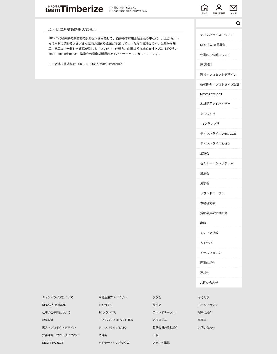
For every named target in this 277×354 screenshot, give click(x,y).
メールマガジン (210, 252)
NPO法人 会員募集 (212, 44)
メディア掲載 (209, 233)
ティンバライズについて (217, 35)
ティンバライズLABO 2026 (218, 133)
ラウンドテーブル (212, 193)
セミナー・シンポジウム (217, 163)
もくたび (206, 242)
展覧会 (204, 153)
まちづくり (207, 113)
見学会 (204, 183)
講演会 (204, 173)
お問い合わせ (209, 282)
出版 (203, 223)
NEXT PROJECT (211, 94)
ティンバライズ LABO (215, 143)
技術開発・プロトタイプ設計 (220, 84)
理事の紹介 (207, 262)
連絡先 (204, 272)
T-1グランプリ (210, 123)
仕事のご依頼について (215, 54)
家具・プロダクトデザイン (218, 74)
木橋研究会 (207, 203)
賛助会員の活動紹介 (213, 213)
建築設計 (206, 64)
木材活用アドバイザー (215, 103)
